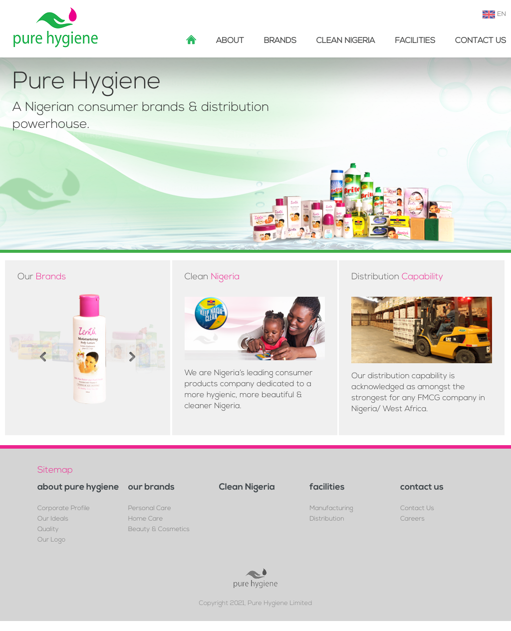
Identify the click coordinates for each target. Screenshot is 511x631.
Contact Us (480, 41)
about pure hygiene (78, 488)
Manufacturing (331, 509)
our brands (151, 488)
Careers (412, 519)
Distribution (397, 277)
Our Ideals (52, 519)
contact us (422, 488)
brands (280, 41)
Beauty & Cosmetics (159, 530)
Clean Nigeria (345, 41)
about (230, 41)
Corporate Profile (63, 509)
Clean (212, 277)
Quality (47, 530)
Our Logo (51, 540)
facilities (415, 41)
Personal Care (149, 509)
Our (41, 277)
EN (502, 14)
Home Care (145, 519)
